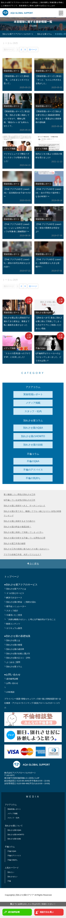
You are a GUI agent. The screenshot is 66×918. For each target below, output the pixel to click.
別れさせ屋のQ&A (33, 427)
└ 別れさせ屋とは (12, 640)
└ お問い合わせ (11, 683)
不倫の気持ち (33, 478)
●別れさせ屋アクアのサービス (20, 584)
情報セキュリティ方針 (31, 699)
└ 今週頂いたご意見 (13, 615)
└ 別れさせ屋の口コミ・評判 (17, 658)
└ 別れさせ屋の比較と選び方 (17, 653)
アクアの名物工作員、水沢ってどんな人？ (22, 554)
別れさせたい (12, 876)
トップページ (11, 576)
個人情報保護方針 (50, 699)
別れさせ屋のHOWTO (33, 436)
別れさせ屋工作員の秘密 (14, 543)
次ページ (33, 49)
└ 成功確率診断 (11, 679)
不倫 (9, 881)
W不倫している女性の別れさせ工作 (19, 500)
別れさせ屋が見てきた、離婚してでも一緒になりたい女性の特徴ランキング (32, 513)
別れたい (10, 872)
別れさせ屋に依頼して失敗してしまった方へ (23, 532)
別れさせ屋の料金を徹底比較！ (17, 527)
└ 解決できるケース (13, 597)
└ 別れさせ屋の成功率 (14, 649)
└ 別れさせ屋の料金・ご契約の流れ (20, 602)
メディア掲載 (33, 403)
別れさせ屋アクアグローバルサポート (18, 34)
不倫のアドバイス (33, 469)
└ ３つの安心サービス (14, 593)
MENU (61, 12)
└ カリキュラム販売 (13, 628)
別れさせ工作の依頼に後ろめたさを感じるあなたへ (26, 549)
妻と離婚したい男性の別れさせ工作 (19, 494)
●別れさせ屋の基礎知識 (17, 636)
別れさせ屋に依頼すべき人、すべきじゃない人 (24, 506)
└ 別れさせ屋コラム (13, 666)
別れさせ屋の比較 (33, 444)
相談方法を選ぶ (45, 912)
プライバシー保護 (12, 699)
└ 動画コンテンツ (12, 624)
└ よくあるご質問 (12, 662)
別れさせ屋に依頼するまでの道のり (19, 521)
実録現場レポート (33, 394)
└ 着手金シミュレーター (15, 606)
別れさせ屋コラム (44, 34)
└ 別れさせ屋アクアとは (15, 589)
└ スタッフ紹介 (11, 610)
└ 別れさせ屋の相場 (13, 645)
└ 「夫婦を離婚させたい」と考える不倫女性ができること (30, 619)
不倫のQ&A (33, 461)
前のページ (9, 49)
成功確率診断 (12, 912)
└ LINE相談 (9, 692)
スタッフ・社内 (33, 411)
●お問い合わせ (12, 674)
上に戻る (33, 563)
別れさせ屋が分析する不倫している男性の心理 (24, 538)
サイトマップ (27, 703)
